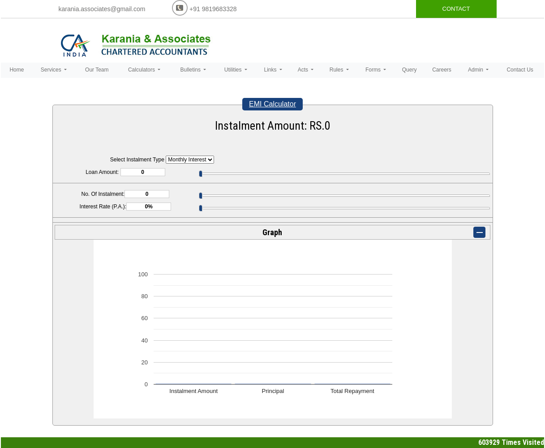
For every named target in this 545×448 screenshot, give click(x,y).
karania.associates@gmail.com (102, 9)
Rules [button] (337, 70)
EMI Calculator (272, 104)
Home (16, 70)
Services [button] (52, 70)
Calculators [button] (142, 70)
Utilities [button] (233, 70)
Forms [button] (373, 70)
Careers (441, 70)
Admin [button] (476, 70)
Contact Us (519, 70)
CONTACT (456, 8)
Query (409, 70)
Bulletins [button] (191, 70)
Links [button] (271, 70)
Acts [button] (304, 70)
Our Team (96, 70)
